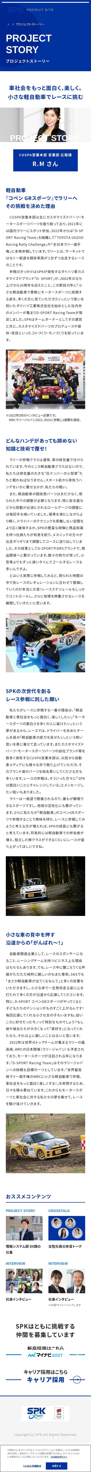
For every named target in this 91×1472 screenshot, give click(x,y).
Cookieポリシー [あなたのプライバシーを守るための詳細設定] (59, 1458)
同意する (56, 1467)
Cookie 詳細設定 (32, 1467)
